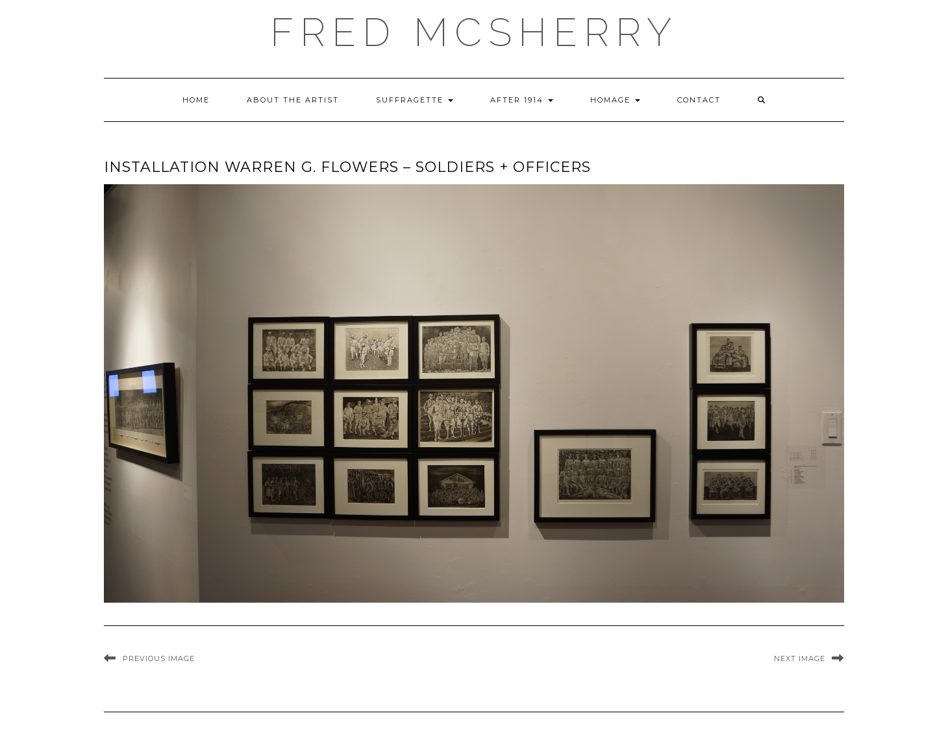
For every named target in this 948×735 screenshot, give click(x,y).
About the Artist (293, 99)
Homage (615, 99)
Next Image (799, 658)
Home (196, 99)
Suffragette (414, 99)
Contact (699, 99)
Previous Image (159, 658)
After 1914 (521, 99)
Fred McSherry (474, 32)
